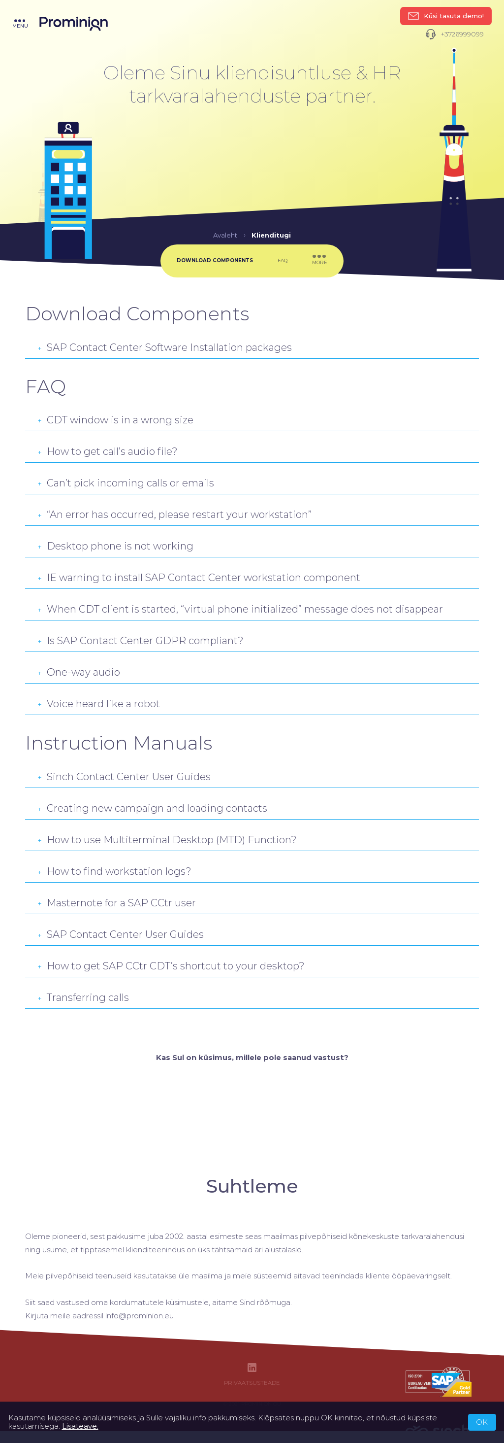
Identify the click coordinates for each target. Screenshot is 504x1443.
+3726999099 (454, 34)
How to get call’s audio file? (107, 451)
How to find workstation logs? (114, 871)
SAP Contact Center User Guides (120, 934)
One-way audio (78, 672)
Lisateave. (80, 1426)
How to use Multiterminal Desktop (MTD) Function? (167, 840)
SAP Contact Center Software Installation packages (164, 347)
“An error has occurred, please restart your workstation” (174, 514)
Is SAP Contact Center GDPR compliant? (140, 641)
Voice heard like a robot (98, 704)
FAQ (282, 260)
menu (20, 24)
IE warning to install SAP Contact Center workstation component (198, 578)
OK (482, 1422)
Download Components (215, 260)
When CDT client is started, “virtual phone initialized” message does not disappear (240, 609)
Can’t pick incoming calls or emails (125, 483)
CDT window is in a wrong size (115, 420)
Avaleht (225, 235)
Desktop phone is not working (115, 546)
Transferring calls (83, 997)
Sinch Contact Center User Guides (124, 777)
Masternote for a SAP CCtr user (116, 903)
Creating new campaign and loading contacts (152, 808)
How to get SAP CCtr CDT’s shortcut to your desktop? (171, 966)
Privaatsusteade (252, 1383)
